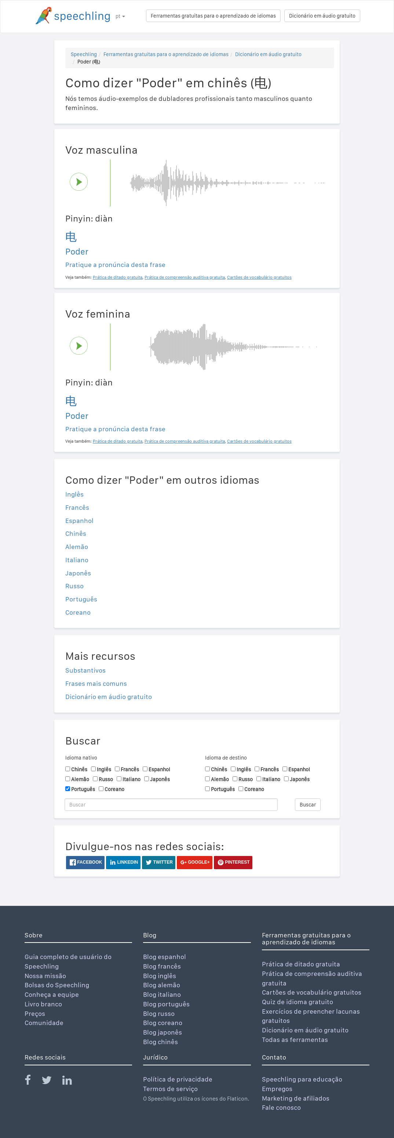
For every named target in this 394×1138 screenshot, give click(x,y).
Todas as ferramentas (295, 1039)
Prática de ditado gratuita (301, 964)
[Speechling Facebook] (32, 1082)
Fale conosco (281, 1107)
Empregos (277, 1089)
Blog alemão (161, 985)
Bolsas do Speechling (57, 985)
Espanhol (79, 520)
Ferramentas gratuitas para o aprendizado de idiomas (213, 16)
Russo (74, 586)
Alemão (76, 546)
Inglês (74, 494)
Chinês (75, 533)
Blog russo (159, 1013)
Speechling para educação (302, 1079)
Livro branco (43, 1004)
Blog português (166, 1004)
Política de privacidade (177, 1079)
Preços (35, 1013)
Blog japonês (162, 1032)
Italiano (76, 560)
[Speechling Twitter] (51, 1082)
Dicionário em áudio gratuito (322, 16)
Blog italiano (162, 994)
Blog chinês (160, 1042)
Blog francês (162, 966)
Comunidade (44, 1023)
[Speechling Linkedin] (71, 1082)
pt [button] (120, 16)
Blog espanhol (164, 956)
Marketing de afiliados (295, 1098)
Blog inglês (159, 976)
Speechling (84, 54)
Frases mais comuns (96, 683)
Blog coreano (162, 1023)
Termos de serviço (170, 1089)
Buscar (308, 805)
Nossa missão (45, 976)
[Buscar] (171, 804)
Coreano (78, 612)
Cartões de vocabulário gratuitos (311, 992)
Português (81, 599)
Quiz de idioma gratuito (297, 1002)
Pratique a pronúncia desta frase (115, 264)
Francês (77, 507)
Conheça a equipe (52, 994)
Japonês (78, 573)
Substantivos (85, 670)
